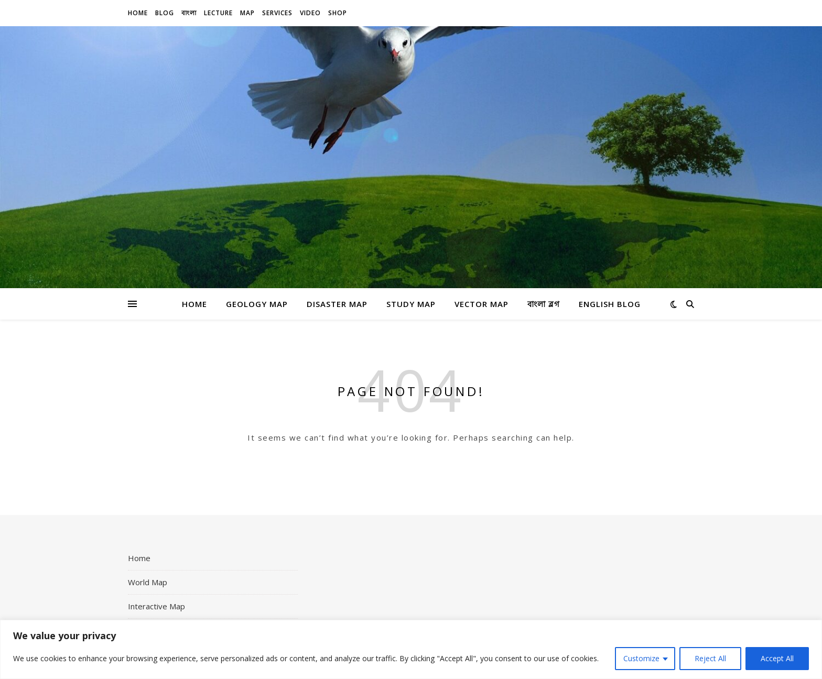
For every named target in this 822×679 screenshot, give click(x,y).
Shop (337, 12)
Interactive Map (156, 606)
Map (247, 12)
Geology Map (257, 304)
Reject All (710, 658)
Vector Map (482, 304)
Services (277, 12)
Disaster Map (337, 304)
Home (138, 12)
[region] (411, 649)
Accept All (777, 658)
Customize (641, 658)
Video (310, 12)
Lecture (218, 12)
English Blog (610, 304)
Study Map (411, 304)
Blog (164, 12)
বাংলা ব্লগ (543, 304)
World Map (147, 582)
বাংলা (189, 12)
